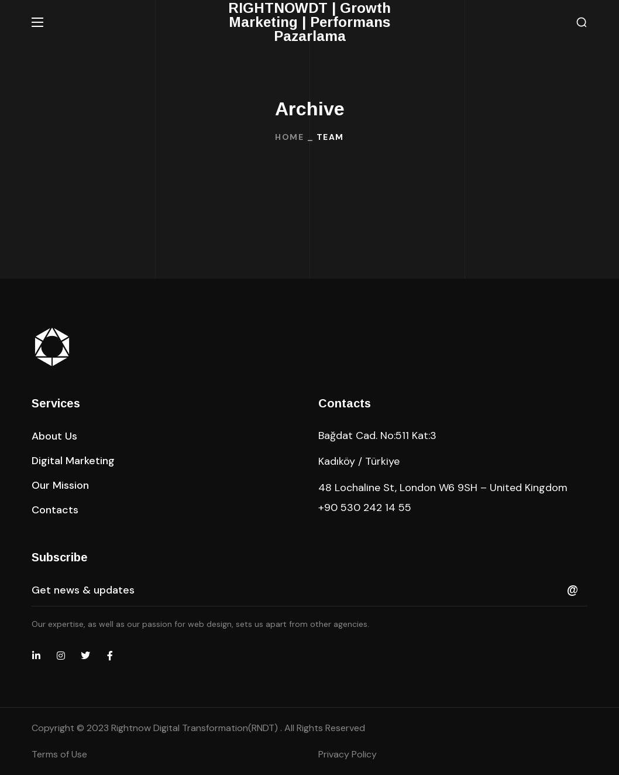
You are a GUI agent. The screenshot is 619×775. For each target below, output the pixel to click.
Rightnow (195, 728)
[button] (581, 22)
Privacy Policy (347, 754)
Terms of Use (59, 754)
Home (289, 137)
